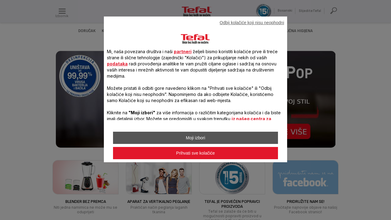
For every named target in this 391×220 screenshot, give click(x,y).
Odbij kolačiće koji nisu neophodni (252, 22)
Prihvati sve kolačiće (195, 153)
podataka (117, 63)
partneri (183, 51)
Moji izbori (195, 137)
